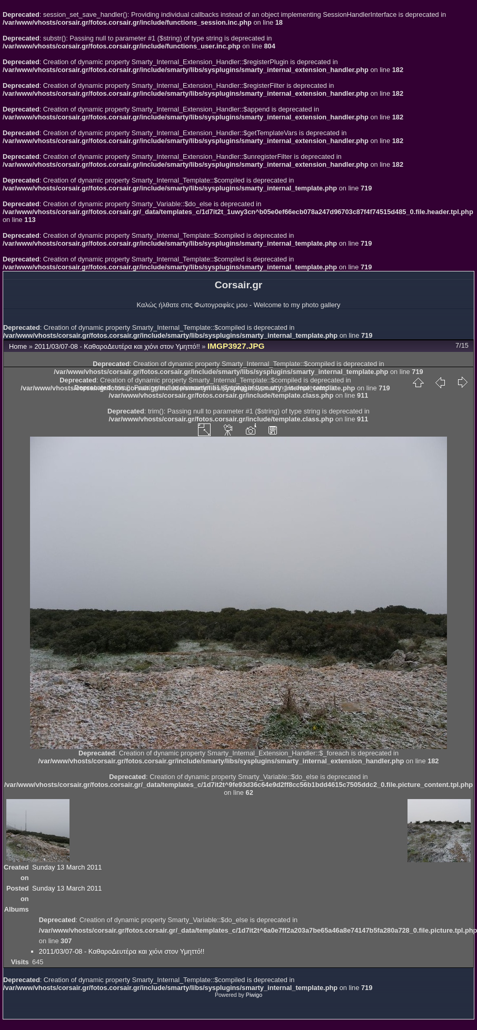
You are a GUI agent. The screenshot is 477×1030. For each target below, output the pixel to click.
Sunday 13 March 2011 (67, 867)
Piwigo (254, 995)
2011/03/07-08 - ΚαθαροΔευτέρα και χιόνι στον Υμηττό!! (117, 346)
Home (18, 346)
